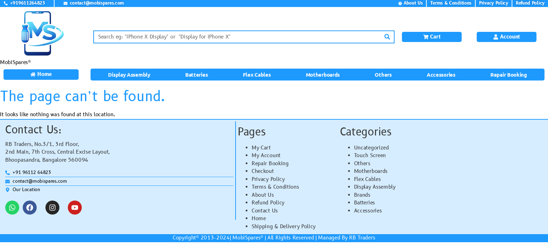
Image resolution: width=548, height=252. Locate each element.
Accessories (441, 74)
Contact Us (265, 211)
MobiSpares (246, 237)
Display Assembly (129, 74)
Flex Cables (257, 74)
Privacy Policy (268, 179)
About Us (263, 195)
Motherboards (323, 74)
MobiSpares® (15, 62)
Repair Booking (508, 74)
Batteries (196, 74)
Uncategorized (371, 148)
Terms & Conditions (275, 187)
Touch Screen (370, 155)
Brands (362, 195)
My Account (266, 155)
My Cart (261, 148)
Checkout (263, 171)
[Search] (387, 37)
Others (383, 74)
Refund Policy (268, 202)
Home (259, 218)
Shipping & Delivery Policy (284, 226)
